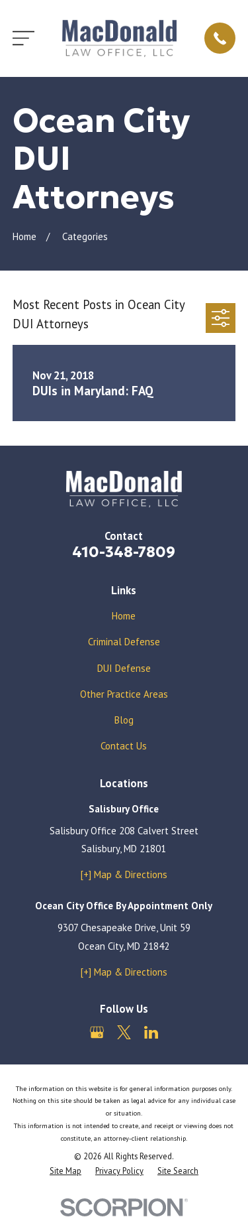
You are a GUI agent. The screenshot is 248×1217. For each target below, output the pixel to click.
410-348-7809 (123, 552)
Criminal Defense (124, 641)
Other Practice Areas (124, 694)
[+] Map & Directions (124, 874)
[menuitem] (65, 1171)
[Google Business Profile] (97, 1032)
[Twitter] (124, 1032)
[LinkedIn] (151, 1032)
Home (124, 615)
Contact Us (124, 745)
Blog (124, 720)
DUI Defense (124, 668)
